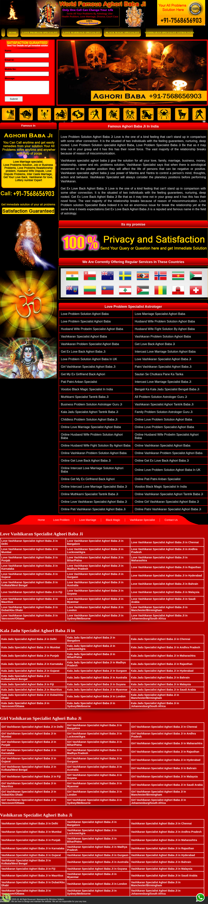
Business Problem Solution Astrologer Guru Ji (91, 404)
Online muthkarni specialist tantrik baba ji (89, 494)
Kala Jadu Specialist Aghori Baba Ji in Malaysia (161, 684)
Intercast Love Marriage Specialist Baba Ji (163, 381)
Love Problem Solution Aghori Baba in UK (89, 359)
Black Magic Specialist (122, 32)
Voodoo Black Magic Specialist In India (87, 389)
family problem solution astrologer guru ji (164, 412)
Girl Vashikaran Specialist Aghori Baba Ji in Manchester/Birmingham (158, 793)
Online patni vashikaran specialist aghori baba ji (168, 509)
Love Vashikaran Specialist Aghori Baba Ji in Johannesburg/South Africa (159, 617)
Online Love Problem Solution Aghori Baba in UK (168, 469)
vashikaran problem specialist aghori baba (90, 344)
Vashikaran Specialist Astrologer (169, 32)
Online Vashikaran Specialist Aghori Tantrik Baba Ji (169, 494)
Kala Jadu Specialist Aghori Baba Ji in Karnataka (32, 663)
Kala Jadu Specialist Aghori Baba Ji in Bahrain (160, 677)
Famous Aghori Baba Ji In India (133, 126)
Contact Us (171, 519)
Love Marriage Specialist (81, 32)
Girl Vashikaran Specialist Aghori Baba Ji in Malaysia (164, 776)
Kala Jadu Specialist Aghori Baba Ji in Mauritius (31, 689)
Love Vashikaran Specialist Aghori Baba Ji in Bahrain (164, 583)
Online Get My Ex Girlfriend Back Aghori (88, 479)
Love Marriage (87, 519)
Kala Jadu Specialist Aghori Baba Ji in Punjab (30, 655)
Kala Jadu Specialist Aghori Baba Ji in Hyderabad (162, 670)
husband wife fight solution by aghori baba (165, 329)
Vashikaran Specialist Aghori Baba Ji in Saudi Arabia (164, 875)
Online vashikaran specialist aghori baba (162, 445)
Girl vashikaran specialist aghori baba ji (88, 366)
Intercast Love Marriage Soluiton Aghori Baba (165, 351)
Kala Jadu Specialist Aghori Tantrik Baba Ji (89, 412)
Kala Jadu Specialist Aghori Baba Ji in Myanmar (97, 689)
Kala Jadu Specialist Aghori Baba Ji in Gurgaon (97, 670)
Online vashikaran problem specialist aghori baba (169, 453)
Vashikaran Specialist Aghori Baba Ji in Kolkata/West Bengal (26, 862)
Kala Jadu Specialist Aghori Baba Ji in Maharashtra (163, 655)
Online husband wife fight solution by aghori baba (95, 445)
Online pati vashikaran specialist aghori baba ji (93, 509)
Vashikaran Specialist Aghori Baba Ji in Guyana (97, 868)
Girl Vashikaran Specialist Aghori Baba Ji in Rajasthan (165, 751)
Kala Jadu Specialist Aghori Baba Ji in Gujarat (30, 670)
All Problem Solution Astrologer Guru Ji (161, 396)
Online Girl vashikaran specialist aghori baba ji (167, 501)
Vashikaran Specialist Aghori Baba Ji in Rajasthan (162, 848)
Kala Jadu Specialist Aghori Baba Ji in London (96, 696)
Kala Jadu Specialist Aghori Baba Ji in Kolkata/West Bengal (25, 678)
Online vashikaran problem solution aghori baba (94, 453)
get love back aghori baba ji (155, 344)
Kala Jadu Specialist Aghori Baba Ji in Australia (97, 677)
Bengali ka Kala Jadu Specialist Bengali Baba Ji (167, 389)
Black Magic (113, 519)
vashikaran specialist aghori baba (84, 336)
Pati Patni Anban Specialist (79, 381)
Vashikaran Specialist (142, 519)
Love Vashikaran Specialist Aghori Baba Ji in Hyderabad (166, 575)
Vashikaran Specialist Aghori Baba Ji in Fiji (28, 868)
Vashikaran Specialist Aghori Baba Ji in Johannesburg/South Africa (156, 892)
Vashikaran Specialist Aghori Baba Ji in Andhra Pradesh (166, 831)
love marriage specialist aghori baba (160, 313)
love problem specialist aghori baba (86, 321)
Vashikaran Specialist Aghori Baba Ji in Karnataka (32, 848)
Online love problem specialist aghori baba (164, 427)
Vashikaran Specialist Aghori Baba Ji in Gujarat (31, 855)
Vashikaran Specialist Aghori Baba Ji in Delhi (29, 823)
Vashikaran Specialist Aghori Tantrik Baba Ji (164, 404)
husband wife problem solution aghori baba (165, 321)
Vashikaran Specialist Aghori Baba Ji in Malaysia (161, 868)
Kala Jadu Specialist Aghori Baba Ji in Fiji (27, 684)
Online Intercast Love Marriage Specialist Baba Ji (94, 486)
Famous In (28, 125)
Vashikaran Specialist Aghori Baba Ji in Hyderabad (163, 855)
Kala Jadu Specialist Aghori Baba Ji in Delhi (29, 639)
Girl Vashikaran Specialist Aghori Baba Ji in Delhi (32, 726)
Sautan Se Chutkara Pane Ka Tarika (159, 374)
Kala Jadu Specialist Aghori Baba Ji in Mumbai (30, 647)
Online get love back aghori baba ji (86, 460)
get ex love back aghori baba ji (83, 351)
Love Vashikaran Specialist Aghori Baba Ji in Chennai (165, 542)
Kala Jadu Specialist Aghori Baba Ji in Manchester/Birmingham (155, 696)
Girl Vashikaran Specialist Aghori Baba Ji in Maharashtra (167, 743)
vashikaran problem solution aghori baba (163, 336)
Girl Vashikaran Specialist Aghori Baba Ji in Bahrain (164, 768)
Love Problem (61, 519)
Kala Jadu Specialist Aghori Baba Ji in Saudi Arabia (163, 689)
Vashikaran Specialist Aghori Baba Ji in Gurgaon (97, 855)
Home (13, 32)
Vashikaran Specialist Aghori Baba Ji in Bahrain (161, 861)
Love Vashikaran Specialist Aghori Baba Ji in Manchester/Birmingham (159, 609)
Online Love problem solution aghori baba (163, 419)
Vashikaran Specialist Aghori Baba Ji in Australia (98, 861)
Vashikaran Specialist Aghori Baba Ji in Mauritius (32, 875)
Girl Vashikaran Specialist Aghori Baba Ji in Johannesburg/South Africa (158, 801)
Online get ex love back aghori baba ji (162, 460)
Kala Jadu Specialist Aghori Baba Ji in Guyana (96, 684)
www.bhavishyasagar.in (75, 899)
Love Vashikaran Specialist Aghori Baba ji (163, 359)
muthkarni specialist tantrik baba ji (85, 396)
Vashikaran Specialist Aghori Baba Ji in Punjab (30, 840)
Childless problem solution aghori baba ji (89, 419)
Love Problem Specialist (39, 32)
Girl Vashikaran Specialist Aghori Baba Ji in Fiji (31, 776)
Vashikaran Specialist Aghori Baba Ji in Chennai (161, 823)
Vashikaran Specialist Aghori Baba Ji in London (97, 883)
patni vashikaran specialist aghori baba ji (163, 366)
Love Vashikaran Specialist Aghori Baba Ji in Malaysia (165, 592)
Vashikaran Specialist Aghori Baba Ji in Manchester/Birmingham (156, 884)
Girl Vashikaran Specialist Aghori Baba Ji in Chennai (164, 726)
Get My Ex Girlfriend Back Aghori (83, 374)
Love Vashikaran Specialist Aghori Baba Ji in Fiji (31, 592)
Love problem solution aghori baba (85, 313)
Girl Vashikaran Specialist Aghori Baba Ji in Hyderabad (165, 759)
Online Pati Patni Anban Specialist (158, 479)
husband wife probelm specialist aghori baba (92, 329)
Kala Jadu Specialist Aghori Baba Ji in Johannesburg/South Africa (155, 705)
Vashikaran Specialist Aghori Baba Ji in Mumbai (31, 831)
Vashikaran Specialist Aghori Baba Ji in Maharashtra (164, 840)
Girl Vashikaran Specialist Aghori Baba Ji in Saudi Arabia (167, 784)
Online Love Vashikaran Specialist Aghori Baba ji (94, 501)
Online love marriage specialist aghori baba (91, 427)
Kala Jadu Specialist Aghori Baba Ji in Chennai (160, 639)
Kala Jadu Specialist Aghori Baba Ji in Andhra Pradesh (165, 647)
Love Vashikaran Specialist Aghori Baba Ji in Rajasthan (166, 567)
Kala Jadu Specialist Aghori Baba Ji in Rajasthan (161, 663)
